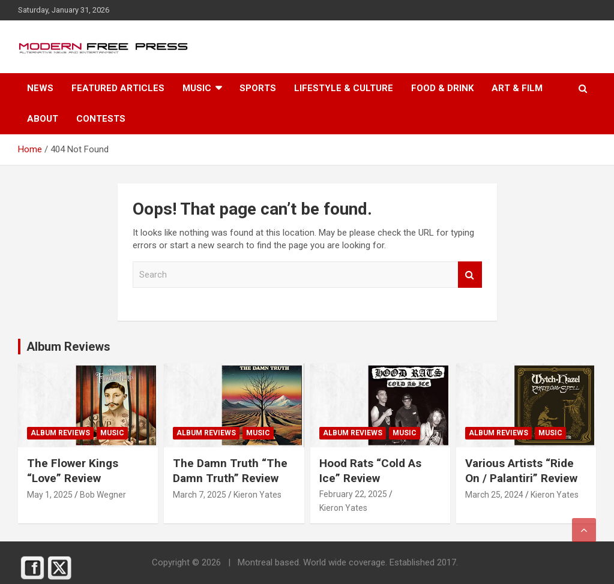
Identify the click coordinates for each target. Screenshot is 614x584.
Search (470, 274)
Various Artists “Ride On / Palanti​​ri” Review (521, 470)
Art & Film (517, 88)
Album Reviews (60, 433)
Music (196, 88)
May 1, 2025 (50, 494)
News (40, 88)
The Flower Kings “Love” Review (72, 470)
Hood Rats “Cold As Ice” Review (370, 470)
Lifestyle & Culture (343, 88)
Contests (100, 118)
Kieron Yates (257, 494)
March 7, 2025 (199, 494)
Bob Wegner (103, 494)
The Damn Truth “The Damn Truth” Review (230, 470)
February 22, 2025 (353, 494)
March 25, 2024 (494, 494)
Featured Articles (117, 88)
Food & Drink (442, 88)
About (42, 118)
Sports (257, 88)
